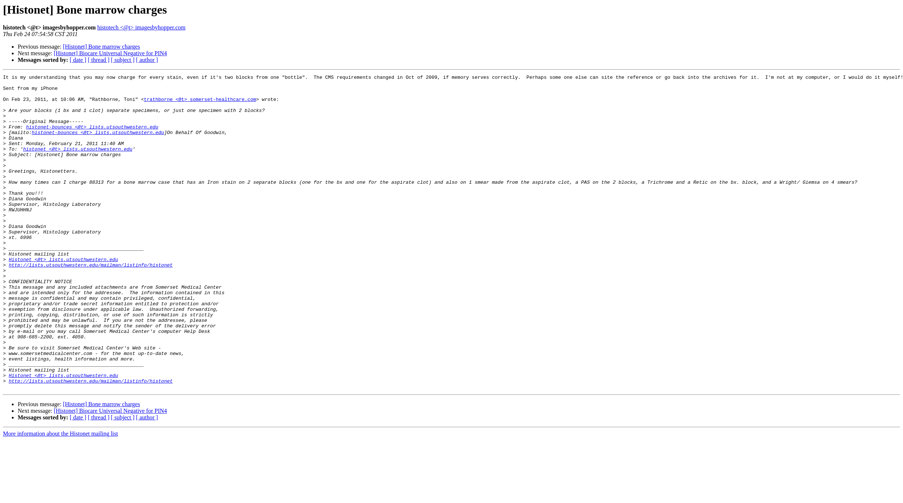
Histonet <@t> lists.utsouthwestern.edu (63, 296)
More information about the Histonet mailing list (60, 496)
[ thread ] (99, 60)
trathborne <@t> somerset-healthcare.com (200, 104)
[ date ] (78, 60)
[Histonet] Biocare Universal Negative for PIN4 (110, 53)
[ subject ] (123, 60)
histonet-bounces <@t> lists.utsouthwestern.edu (92, 137)
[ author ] (147, 60)
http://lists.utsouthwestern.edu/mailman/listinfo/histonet (91, 303)
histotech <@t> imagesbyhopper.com (141, 27)
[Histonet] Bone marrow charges (101, 46)
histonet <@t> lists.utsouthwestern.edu (77, 164)
